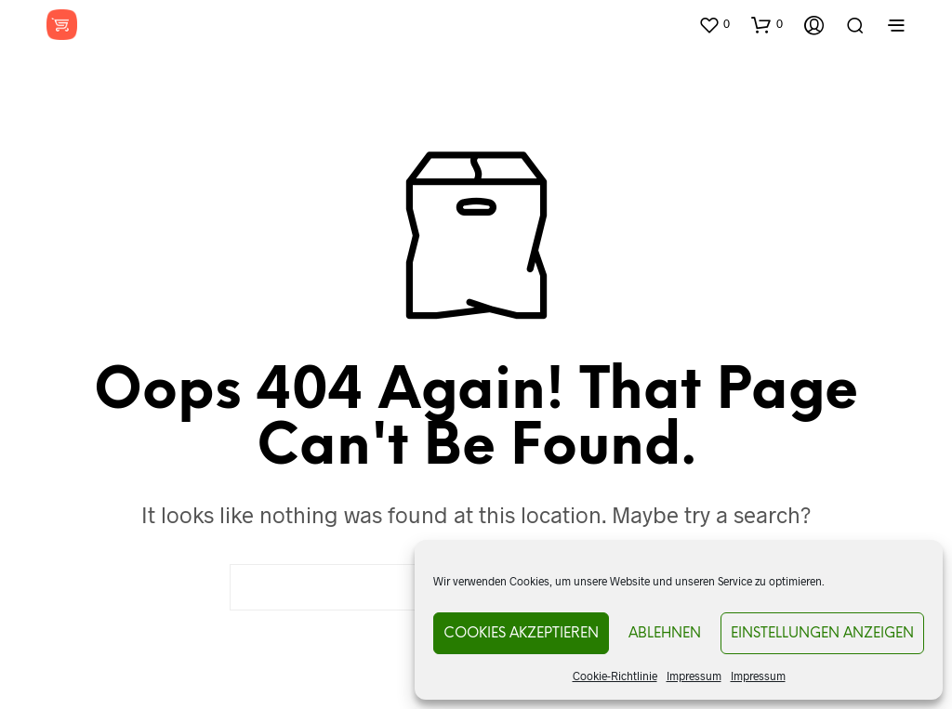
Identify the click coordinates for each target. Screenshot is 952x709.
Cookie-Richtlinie (615, 675)
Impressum (694, 675)
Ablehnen (664, 633)
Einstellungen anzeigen (822, 633)
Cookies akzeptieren (521, 633)
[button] (714, 24)
